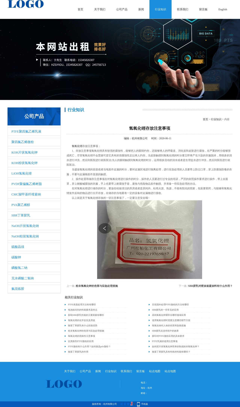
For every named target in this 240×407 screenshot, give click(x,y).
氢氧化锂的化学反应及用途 (81, 320)
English (222, 9)
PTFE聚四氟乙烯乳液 (26, 131)
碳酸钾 (16, 257)
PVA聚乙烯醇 (20, 205)
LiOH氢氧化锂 (21, 173)
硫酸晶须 (17, 247)
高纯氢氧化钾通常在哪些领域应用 (169, 315)
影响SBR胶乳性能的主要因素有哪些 (86, 315)
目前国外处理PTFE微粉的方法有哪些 (170, 304)
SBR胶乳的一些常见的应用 (165, 310)
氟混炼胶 (17, 289)
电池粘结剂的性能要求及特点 (82, 310)
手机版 (144, 404)
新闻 (141, 9)
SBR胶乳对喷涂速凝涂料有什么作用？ (210, 286)
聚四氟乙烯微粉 (22, 142)
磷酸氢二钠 (19, 268)
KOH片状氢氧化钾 (24, 152)
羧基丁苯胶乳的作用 (78, 351)
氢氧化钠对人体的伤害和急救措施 (169, 325)
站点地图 (154, 371)
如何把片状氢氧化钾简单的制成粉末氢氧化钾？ (175, 346)
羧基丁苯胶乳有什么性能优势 (82, 325)
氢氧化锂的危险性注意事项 (81, 336)
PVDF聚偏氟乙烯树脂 (26, 184)
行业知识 (160, 9)
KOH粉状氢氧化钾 (24, 163)
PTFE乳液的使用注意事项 (165, 341)
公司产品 (122, 9)
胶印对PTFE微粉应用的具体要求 (168, 336)
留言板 (203, 9)
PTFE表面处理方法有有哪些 (82, 304)
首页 (80, 9)
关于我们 (99, 9)
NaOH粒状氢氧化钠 (25, 236)
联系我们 (182, 9)
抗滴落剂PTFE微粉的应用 (81, 341)
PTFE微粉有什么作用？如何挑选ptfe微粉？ (89, 346)
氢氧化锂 (77, 146)
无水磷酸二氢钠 (22, 278)
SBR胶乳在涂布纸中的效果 (165, 330)
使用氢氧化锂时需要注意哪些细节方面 (171, 320)
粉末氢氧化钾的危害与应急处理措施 (97, 286)
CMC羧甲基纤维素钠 (26, 194)
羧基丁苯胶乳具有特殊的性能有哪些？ (171, 351)
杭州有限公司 (140, 138)
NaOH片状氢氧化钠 (25, 226)
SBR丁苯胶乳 (20, 215)
